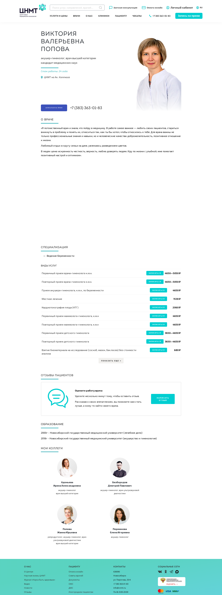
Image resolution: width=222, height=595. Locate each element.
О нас (89, 16)
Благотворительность (34, 552)
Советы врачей (76, 532)
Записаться (154, 273)
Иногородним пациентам (81, 548)
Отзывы (28, 548)
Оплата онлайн (154, 7)
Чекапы (137, 16)
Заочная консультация (125, 7)
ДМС (71, 544)
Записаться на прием (60, 107)
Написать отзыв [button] (163, 399)
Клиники (103, 16)
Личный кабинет (182, 7)
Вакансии (28, 564)
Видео (27, 540)
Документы (74, 536)
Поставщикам (30, 556)
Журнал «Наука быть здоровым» (39, 536)
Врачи (76, 16)
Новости (28, 544)
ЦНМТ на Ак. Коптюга (57, 77)
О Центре (28, 528)
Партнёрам (29, 560)
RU (199, 7)
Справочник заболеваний (81, 552)
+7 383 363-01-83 (161, 16)
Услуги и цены (58, 16)
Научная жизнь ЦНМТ (34, 532)
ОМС (71, 540)
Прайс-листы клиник (78, 556)
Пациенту (121, 16)
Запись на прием (189, 15)
